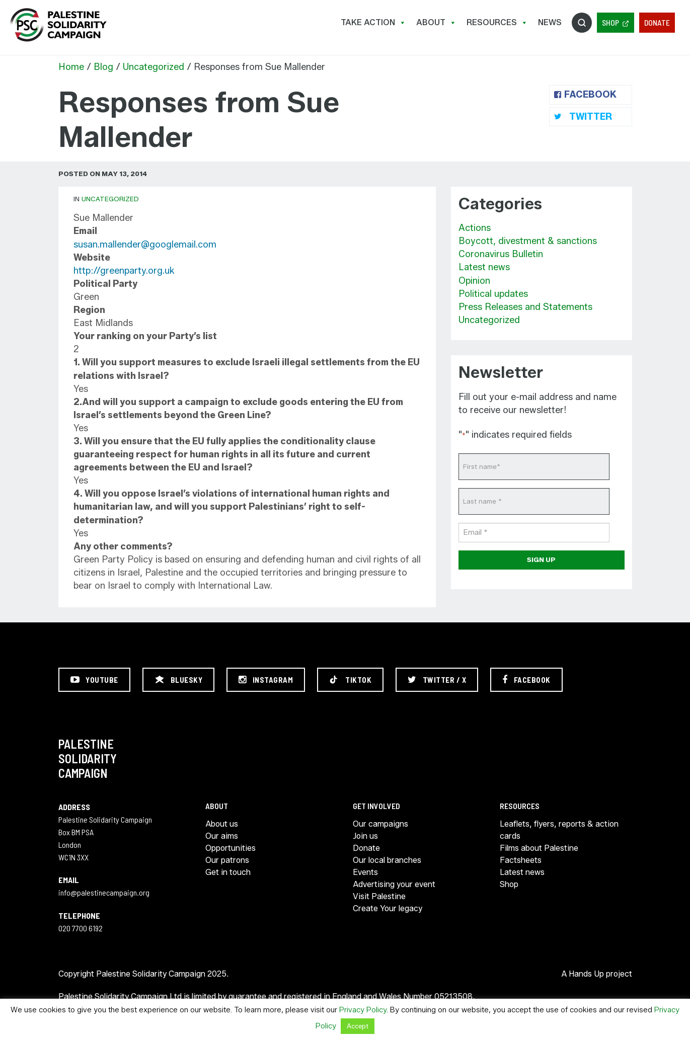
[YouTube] (94, 680)
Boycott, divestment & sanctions (527, 241)
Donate (657, 22)
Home (71, 66)
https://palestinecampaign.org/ (58, 25)
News (550, 22)
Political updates (493, 293)
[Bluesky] (178, 680)
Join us (365, 836)
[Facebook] (526, 680)
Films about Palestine (539, 848)
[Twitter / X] (437, 680)
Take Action (373, 22)
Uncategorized (153, 66)
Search (582, 23)
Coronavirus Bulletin (500, 254)
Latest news (484, 267)
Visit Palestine (379, 896)
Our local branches (387, 860)
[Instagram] (265, 680)
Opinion (474, 280)
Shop (610, 22)
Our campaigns (380, 824)
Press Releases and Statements (525, 306)
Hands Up (586, 974)
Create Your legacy (387, 908)
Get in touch (228, 872)
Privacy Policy (363, 1009)
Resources (497, 22)
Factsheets (521, 860)
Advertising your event (394, 884)
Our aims (221, 836)
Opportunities (230, 848)
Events (365, 872)
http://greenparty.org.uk (124, 270)
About (436, 22)
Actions (474, 227)
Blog (103, 66)
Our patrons (227, 860)
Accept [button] (357, 1026)
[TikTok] (350, 680)
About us (221, 824)
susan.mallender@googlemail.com (144, 244)
